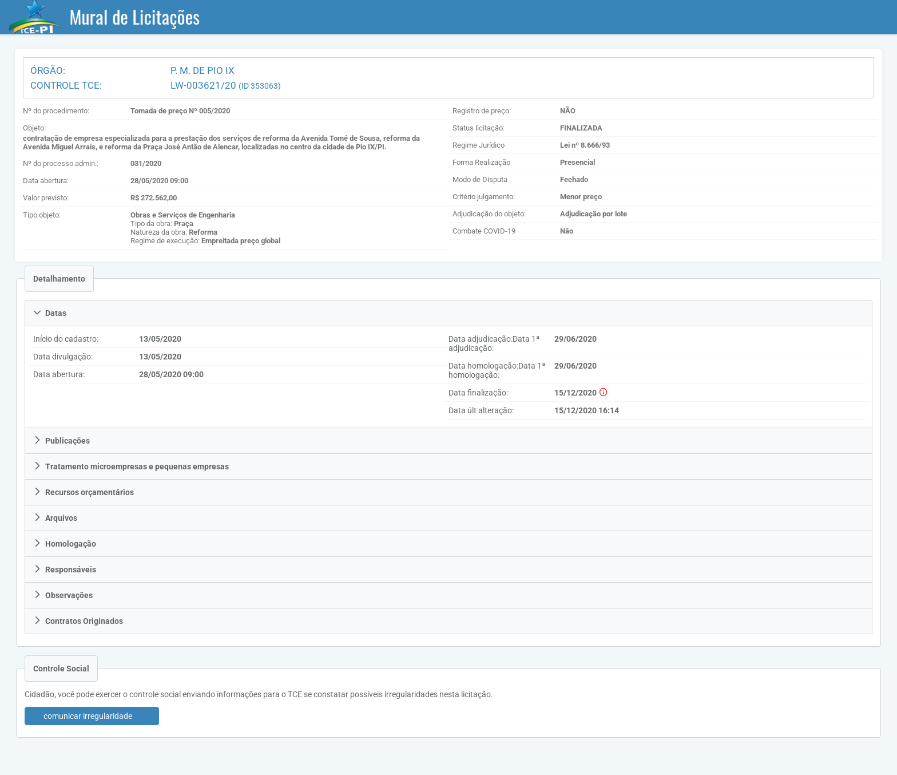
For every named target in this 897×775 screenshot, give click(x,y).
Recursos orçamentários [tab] (83, 492)
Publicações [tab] (61, 440)
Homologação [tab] (64, 543)
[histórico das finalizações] (603, 392)
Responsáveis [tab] (64, 569)
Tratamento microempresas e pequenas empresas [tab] (131, 466)
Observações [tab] (63, 595)
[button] (92, 716)
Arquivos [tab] (55, 518)
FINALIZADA (581, 128)
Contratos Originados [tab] (78, 621)
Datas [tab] (49, 313)
